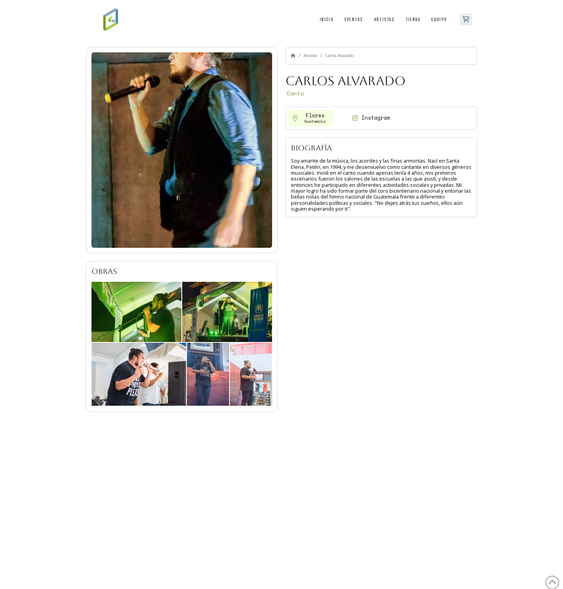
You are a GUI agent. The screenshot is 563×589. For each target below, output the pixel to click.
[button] (466, 20)
